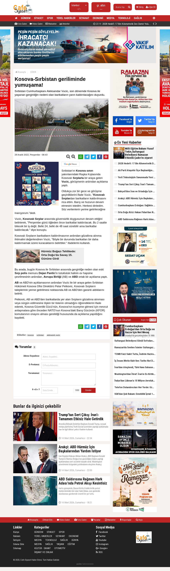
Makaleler (51, 24)
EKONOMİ (98, 18)
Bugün (143, 320)
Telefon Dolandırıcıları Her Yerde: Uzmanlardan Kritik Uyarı (135, 387)
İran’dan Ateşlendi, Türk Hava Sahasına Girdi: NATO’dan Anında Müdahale (135, 367)
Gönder (88, 390)
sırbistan (40, 335)
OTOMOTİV (59, 548)
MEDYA (110, 18)
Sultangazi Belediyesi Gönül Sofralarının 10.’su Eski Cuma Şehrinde (135, 340)
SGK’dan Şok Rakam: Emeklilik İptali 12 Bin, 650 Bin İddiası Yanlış (135, 393)
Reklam (16, 536)
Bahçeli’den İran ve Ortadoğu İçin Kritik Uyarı (135, 191)
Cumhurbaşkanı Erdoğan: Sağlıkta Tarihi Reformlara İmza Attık (135, 205)
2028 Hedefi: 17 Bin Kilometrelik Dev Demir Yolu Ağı (122, 23)
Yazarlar (95, 520)
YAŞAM (60, 544)
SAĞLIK (138, 18)
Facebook (102, 532)
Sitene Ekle (18, 544)
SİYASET (38, 18)
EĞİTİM (71, 544)
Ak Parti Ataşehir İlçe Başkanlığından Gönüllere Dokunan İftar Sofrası (135, 170)
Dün (147, 320)
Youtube (101, 540)
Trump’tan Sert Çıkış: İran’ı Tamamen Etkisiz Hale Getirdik (135, 184)
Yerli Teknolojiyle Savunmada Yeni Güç (135, 177)
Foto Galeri (21, 24)
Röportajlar (125, 520)
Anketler (64, 24)
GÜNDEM (25, 18)
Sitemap (17, 548)
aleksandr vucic (53, 335)
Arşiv (139, 520)
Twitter (101, 536)
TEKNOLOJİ (124, 18)
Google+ (102, 548)
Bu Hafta (153, 320)
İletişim (16, 540)
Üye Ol (150, 7)
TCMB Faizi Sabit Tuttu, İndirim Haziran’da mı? (135, 354)
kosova (31, 335)
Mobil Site (47, 520)
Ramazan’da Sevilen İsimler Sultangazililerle (135, 347)
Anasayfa (20, 72)
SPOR (50, 18)
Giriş (139, 7)
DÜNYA (33, 72)
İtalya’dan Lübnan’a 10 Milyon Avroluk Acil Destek (135, 380)
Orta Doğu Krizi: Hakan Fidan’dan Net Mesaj (135, 212)
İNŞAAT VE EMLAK (43, 552)
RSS (99, 552)
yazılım (79, 564)
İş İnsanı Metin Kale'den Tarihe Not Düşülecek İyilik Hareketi (135, 360)
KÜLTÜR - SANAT (42, 548)
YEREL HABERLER (65, 18)
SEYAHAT (84, 18)
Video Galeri (36, 24)
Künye (16, 532)
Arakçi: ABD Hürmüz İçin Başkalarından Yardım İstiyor (135, 198)
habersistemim (88, 564)
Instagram (102, 544)
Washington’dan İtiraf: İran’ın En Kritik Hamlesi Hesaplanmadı (135, 374)
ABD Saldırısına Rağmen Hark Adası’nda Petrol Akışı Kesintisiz (135, 219)
